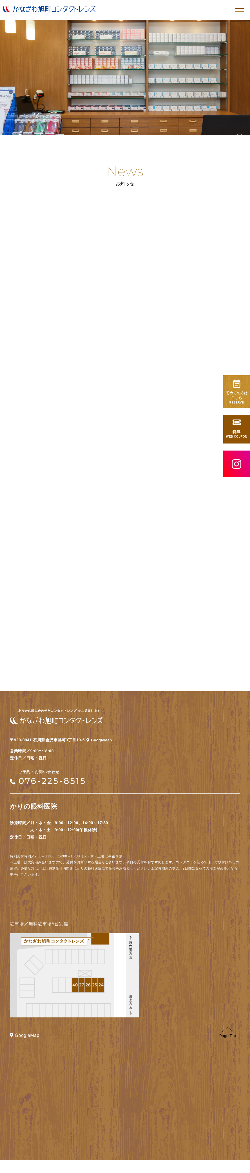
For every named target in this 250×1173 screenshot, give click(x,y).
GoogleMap (100, 748)
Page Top (227, 1045)
